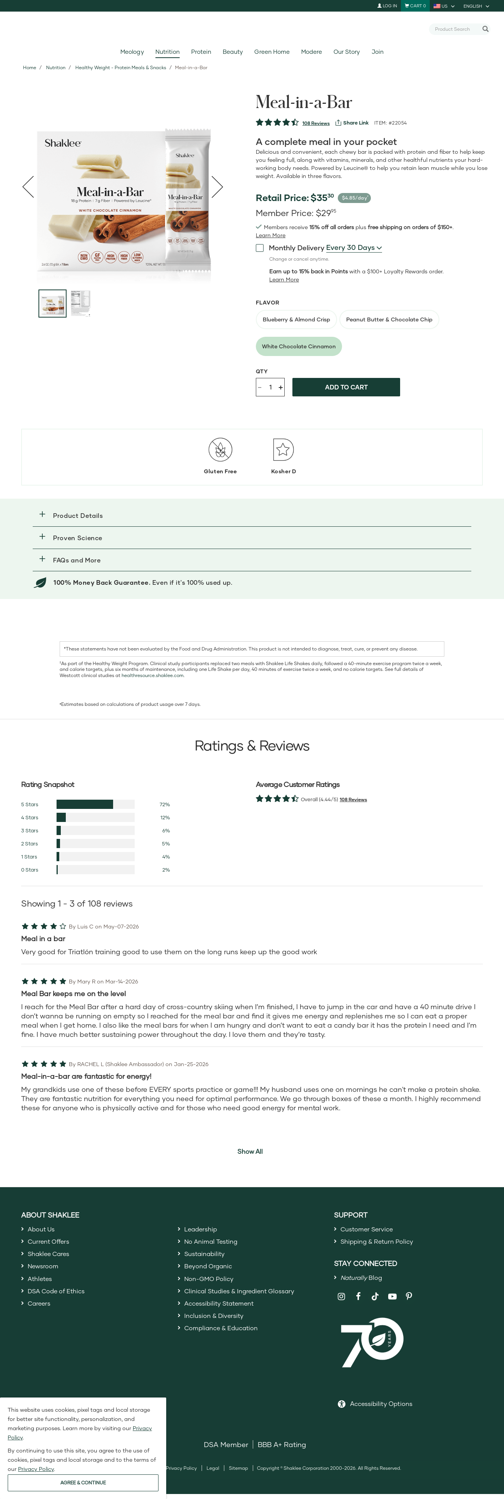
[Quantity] (270, 387)
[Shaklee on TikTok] (375, 1297)
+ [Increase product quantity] (280, 387)
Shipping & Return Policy (381, 1243)
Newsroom (45, 1271)
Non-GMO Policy (212, 1285)
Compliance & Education (226, 1341)
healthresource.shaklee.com (153, 675)
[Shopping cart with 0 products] (415, 6)
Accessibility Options (381, 1408)
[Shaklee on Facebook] (358, 1301)
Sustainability (207, 1257)
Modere (311, 51)
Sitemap (238, 1473)
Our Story (347, 51)
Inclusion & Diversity (217, 1327)
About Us (43, 1229)
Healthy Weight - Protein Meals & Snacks (120, 67)
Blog (363, 1281)
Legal (213, 1473)
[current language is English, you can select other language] (477, 6)
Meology (132, 51)
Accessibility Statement (223, 1313)
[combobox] (456, 28)
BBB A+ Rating (282, 1449)
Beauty (233, 51)
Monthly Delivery (290, 247)
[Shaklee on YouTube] (392, 1301)
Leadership (203, 1229)
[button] (252, 515)
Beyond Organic (211, 1271)
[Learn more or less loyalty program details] (284, 279)
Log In (387, 5)
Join (378, 51)
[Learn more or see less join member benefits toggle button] (270, 235)
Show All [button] (250, 1151)
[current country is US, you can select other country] (445, 6)
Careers (41, 1313)
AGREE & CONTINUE (83, 1483)
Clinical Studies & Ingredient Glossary (246, 1299)
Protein (201, 51)
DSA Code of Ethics (60, 1299)
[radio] (296, 319)
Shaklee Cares (52, 1257)
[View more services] (352, 123)
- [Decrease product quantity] (259, 386)
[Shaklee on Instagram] (341, 1301)
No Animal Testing (214, 1243)
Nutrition (167, 51)
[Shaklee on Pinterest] (409, 1301)
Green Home (271, 51)
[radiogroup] (375, 333)
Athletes (41, 1285)
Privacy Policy (181, 1473)
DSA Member (226, 1449)
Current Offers (51, 1243)
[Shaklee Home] (252, 29)
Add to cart (346, 387)
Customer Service (370, 1229)
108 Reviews (316, 123)
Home (29, 67)
